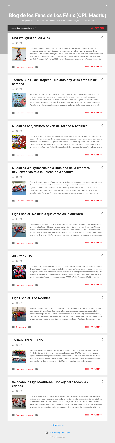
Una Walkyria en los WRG (31, 38)
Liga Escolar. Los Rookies (31, 298)
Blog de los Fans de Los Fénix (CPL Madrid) (57, 15)
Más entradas (57, 425)
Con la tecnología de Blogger (57, 433)
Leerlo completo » (94, 67)
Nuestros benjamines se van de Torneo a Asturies (49, 126)
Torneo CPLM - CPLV (27, 340)
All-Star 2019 (22, 256)
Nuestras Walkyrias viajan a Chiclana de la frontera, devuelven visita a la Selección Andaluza (51, 170)
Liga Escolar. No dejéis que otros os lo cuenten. (48, 214)
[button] (101, 37)
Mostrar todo (97, 28)
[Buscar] (106, 6)
